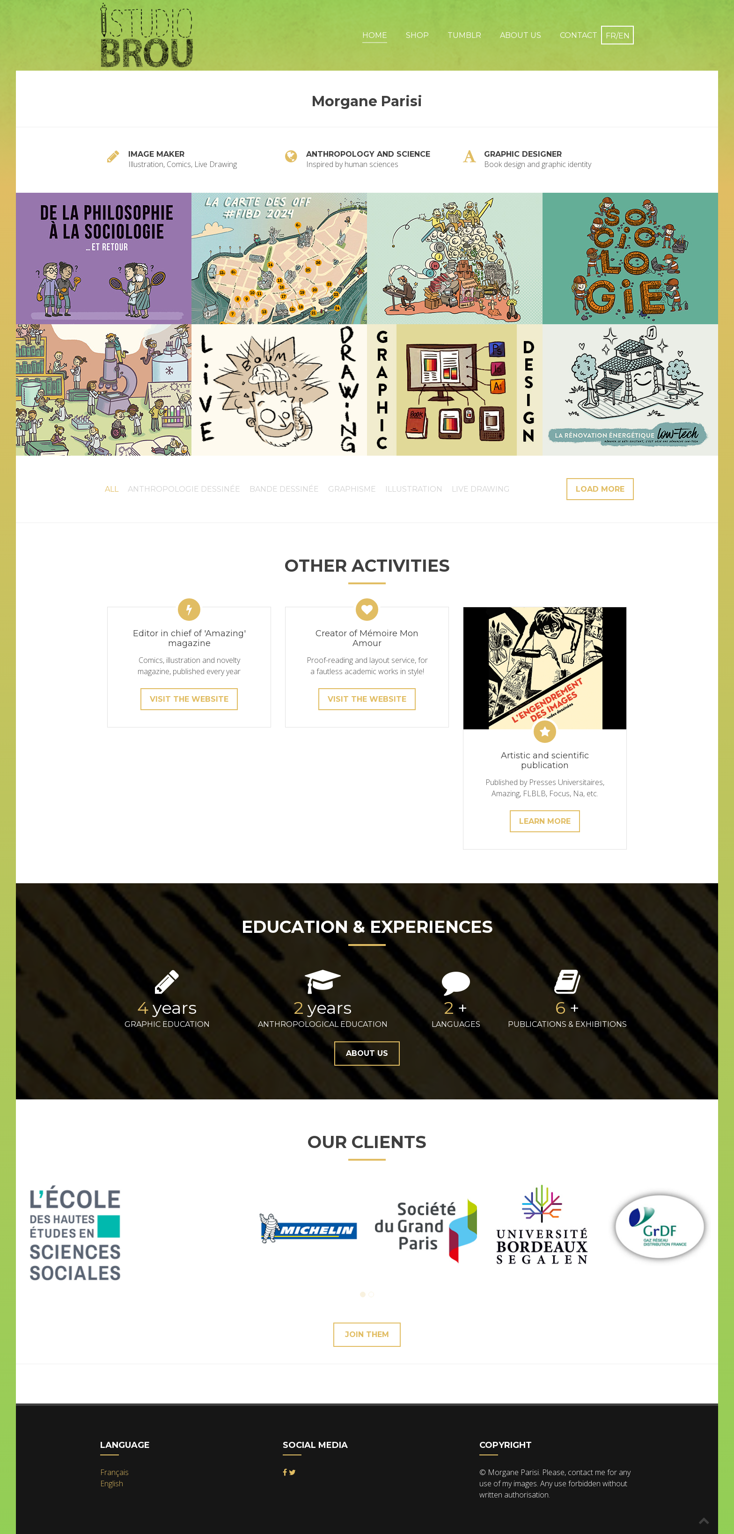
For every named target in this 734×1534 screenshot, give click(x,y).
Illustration (413, 489)
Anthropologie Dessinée (184, 489)
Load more (600, 489)
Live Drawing (481, 489)
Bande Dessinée (284, 489)
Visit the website (189, 699)
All (111, 489)
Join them (367, 1334)
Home (374, 35)
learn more (545, 821)
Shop (417, 35)
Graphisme (352, 489)
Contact (578, 35)
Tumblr (464, 35)
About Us (520, 35)
